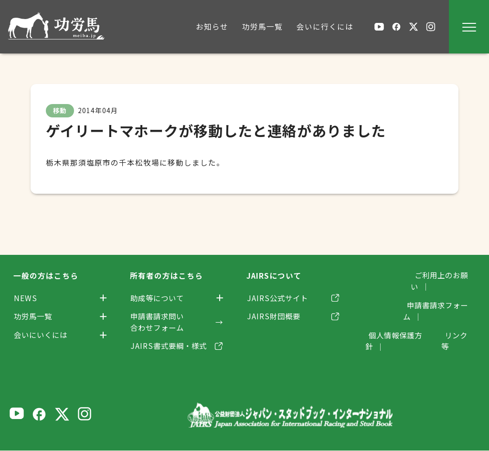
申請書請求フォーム (439, 294)
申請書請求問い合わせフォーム (158, 322)
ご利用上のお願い (443, 275)
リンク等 (459, 313)
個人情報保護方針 (395, 313)
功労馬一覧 (34, 316)
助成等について (158, 298)
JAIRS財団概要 (274, 316)
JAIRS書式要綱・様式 (170, 346)
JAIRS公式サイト (278, 298)
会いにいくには (42, 335)
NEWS (25, 298)
